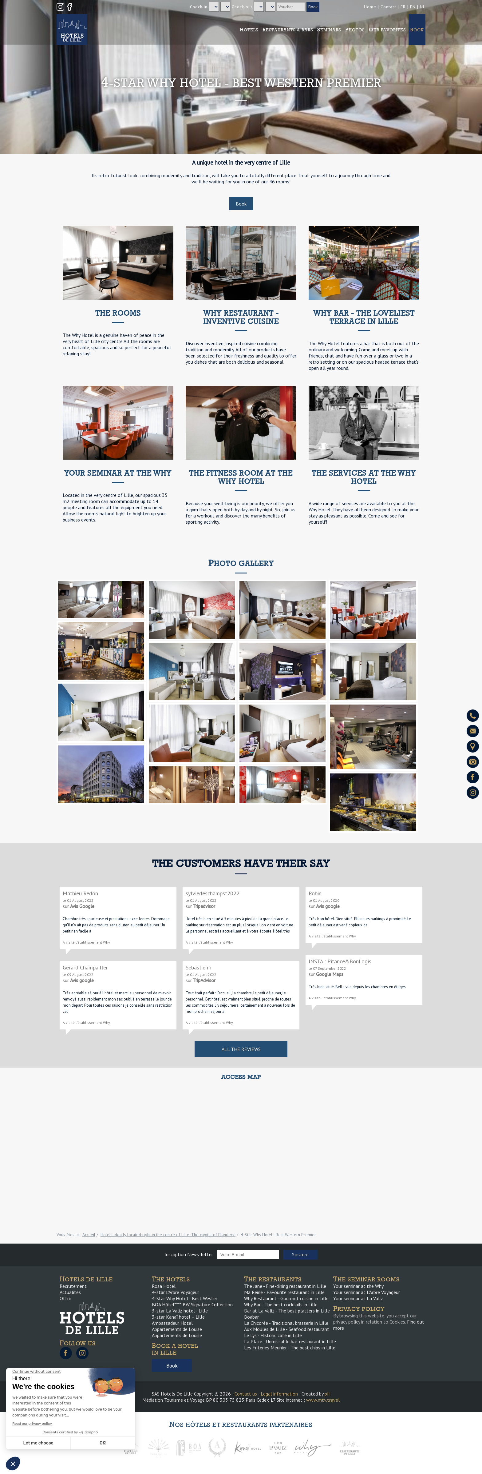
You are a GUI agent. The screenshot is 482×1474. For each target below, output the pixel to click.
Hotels (249, 29)
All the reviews (241, 1049)
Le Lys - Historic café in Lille (273, 1335)
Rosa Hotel (164, 1286)
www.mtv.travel (323, 1400)
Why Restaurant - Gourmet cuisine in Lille (286, 1298)
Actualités (70, 1292)
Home (370, 7)
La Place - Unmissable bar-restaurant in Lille (290, 1341)
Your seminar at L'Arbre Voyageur (366, 1292)
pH (327, 1394)
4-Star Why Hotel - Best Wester (184, 1298)
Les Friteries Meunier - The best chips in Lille (289, 1347)
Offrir (65, 1298)
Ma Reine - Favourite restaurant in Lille (284, 1292)
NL (422, 7)
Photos (355, 29)
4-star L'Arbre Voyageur (175, 1292)
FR (403, 7)
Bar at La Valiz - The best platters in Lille (287, 1311)
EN (413, 7)
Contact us (246, 1394)
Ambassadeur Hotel (172, 1323)
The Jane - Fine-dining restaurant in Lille (285, 1286)
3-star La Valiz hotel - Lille (180, 1311)
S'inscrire (300, 1254)
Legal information (279, 1394)
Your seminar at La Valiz (358, 1298)
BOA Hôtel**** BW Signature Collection (192, 1304)
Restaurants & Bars (288, 29)
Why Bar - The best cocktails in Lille (281, 1304)
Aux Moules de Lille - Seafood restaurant (286, 1329)
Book (417, 29)
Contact (388, 7)
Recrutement (73, 1286)
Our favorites (387, 29)
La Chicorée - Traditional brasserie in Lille (286, 1323)
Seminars (329, 29)
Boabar (251, 1317)
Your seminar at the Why (358, 1286)
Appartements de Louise (177, 1329)
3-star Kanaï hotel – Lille (178, 1317)
